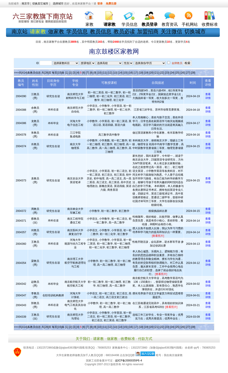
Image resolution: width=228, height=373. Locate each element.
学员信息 (130, 24)
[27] (187, 72)
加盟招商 (148, 31)
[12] (110, 72)
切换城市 (195, 31)
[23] (167, 72)
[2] (70, 72)
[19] (146, 72)
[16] (130, 72)
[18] (141, 72)
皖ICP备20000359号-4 (128, 360)
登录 (100, 3)
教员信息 (100, 31)
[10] (99, 72)
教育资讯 (170, 24)
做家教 (56, 31)
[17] (136, 72)
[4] (77, 72)
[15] (125, 72)
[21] (156, 72)
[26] (182, 72)
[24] (172, 72)
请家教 (98, 339)
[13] (115, 72)
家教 (90, 24)
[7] (87, 72)
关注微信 (171, 31)
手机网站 (190, 24)
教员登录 (150, 24)
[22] (162, 72)
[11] (104, 72)
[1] (66, 72)
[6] (83, 72)
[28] (193, 72)
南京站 (20, 31)
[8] (91, 72)
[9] (95, 72)
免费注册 (111, 3)
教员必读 (124, 31)
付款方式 (145, 339)
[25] (177, 72)
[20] (151, 72)
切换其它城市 (40, 3)
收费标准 (210, 24)
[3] (74, 72)
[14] (120, 72)
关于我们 (83, 339)
